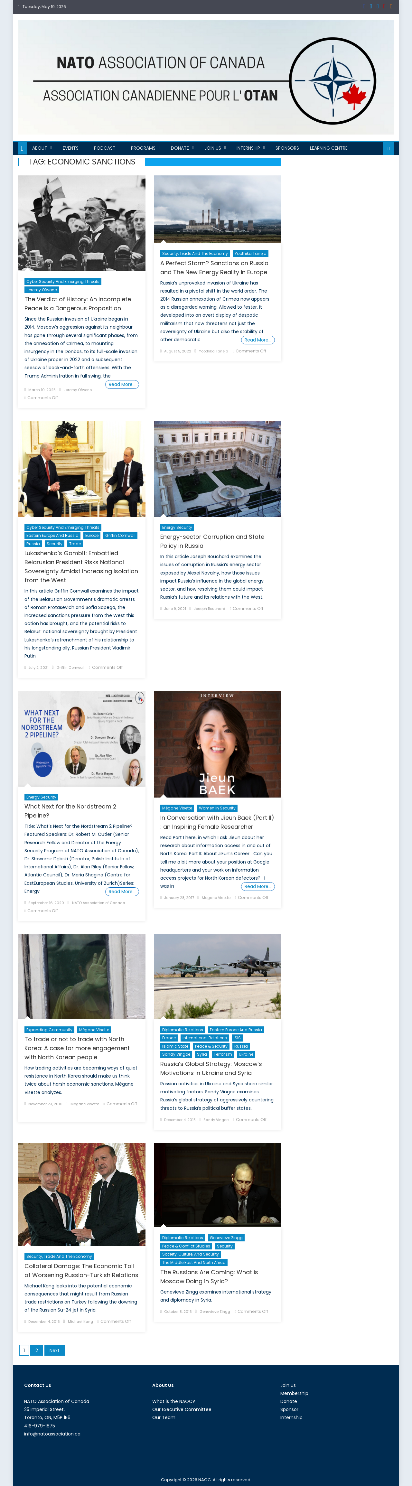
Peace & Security (211, 1046)
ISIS (237, 1038)
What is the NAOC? (173, 1401)
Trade (75, 544)
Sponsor (289, 1409)
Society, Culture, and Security (190, 1254)
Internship (248, 148)
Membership (294, 1393)
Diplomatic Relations (182, 1030)
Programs (143, 148)
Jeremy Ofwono (41, 290)
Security (54, 544)
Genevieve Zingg (226, 1237)
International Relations (205, 1038)
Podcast (105, 148)
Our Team (163, 1417)
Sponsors (287, 148)
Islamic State (175, 1046)
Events (71, 148)
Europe (91, 535)
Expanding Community (49, 1030)
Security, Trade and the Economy (195, 253)
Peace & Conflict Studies (186, 1246)
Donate (180, 148)
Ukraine (246, 1054)
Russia (33, 544)
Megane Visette (216, 897)
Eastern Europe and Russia (52, 535)
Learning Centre (329, 148)
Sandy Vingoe (176, 1054)
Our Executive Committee (181, 1409)
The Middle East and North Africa (194, 1262)
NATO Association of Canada (98, 902)
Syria (202, 1054)
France (169, 1038)
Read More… (122, 384)
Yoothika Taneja (251, 253)
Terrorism (223, 1054)
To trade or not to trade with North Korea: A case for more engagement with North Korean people (77, 1048)
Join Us (212, 148)
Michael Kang (80, 1321)
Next (55, 1350)
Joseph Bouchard (209, 608)
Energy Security (177, 527)
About (39, 148)
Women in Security (217, 808)
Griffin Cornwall (120, 535)
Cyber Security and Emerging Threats (62, 281)
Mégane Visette (177, 808)
